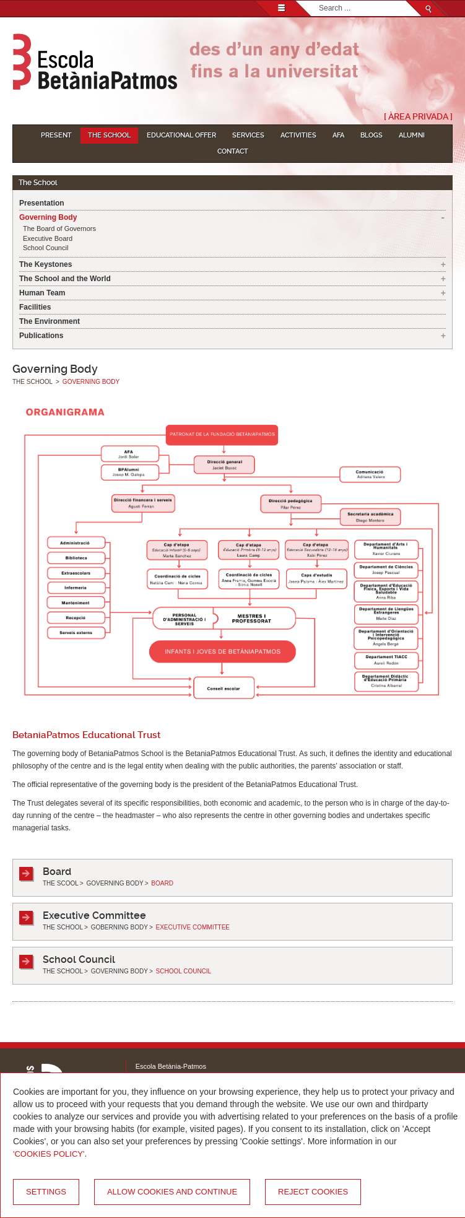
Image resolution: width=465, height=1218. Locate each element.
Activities (298, 135)
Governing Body (48, 217)
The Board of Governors (59, 228)
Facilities (35, 307)
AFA (338, 135)
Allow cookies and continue (172, 1191)
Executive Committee (94, 915)
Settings (46, 1191)
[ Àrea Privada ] (418, 116)
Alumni (412, 135)
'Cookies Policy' (49, 1154)
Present (56, 135)
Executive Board (47, 238)
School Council (45, 247)
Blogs (371, 135)
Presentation (41, 203)
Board (57, 871)
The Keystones (45, 264)
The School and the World (65, 278)
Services (248, 135)
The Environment (49, 321)
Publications (41, 335)
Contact (232, 151)
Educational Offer (181, 135)
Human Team (42, 293)
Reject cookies (313, 1191)
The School (109, 135)
